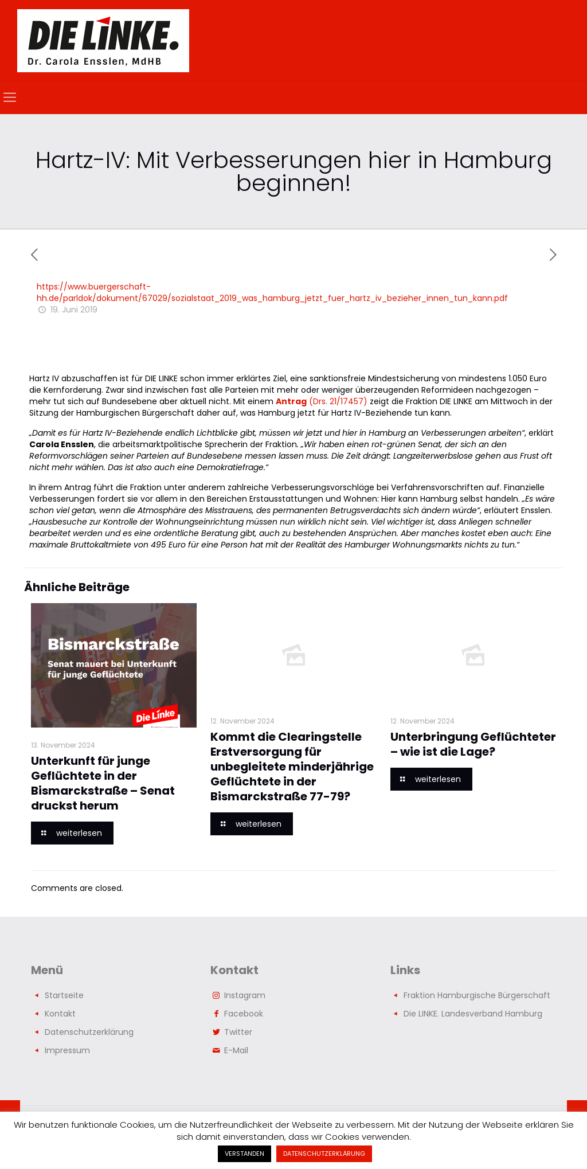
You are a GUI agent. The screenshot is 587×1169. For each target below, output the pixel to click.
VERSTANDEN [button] (244, 1153)
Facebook (243, 1013)
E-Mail (236, 1050)
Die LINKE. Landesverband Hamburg (473, 1013)
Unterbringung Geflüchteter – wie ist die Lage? (473, 744)
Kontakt (60, 1013)
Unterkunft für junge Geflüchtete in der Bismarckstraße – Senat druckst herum (103, 783)
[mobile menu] (9, 97)
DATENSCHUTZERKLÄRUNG (324, 1153)
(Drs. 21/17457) (321, 401)
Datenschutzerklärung (89, 1032)
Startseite (64, 995)
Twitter (238, 1032)
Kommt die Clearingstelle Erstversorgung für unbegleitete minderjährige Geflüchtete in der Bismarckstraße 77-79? (292, 766)
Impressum (67, 1050)
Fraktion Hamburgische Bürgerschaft (477, 995)
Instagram (244, 995)
